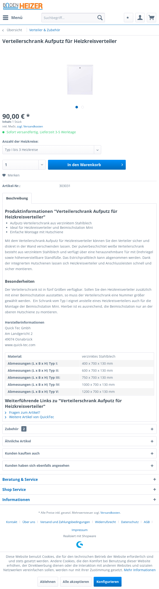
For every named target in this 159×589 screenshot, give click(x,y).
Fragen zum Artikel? (22, 412)
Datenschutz (130, 522)
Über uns (28, 522)
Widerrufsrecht (105, 522)
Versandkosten (110, 513)
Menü (12, 17)
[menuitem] (12, 17)
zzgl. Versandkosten (30, 126)
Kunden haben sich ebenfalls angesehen (37, 465)
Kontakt (11, 522)
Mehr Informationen (140, 570)
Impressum (80, 530)
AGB (147, 522)
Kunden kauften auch (22, 453)
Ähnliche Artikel (18, 441)
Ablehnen (47, 581)
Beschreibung (17, 198)
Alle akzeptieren (76, 581)
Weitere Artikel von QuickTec (29, 417)
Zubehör (15, 429)
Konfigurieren (107, 581)
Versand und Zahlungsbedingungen (65, 522)
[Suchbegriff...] (73, 17)
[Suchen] (100, 17)
